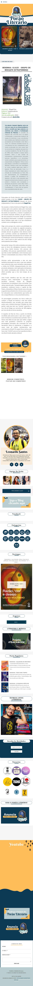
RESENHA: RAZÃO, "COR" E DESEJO (16, 584)
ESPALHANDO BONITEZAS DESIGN (22, 979)
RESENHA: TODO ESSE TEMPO (18, 672)
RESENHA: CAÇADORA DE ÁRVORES (20, 661)
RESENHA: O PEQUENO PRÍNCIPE (19, 683)
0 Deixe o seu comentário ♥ (14, 349)
